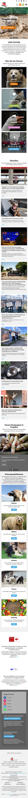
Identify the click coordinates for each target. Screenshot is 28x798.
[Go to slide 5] (17, 37)
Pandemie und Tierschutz (17, 457)
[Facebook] (16, 1)
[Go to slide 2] (12, 37)
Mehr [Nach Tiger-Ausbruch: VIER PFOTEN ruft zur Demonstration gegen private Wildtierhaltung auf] (3, 324)
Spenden (20, 5)
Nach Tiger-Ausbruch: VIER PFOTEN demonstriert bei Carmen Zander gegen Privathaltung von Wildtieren (13, 349)
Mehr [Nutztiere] (14, 509)
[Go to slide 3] (14, 37)
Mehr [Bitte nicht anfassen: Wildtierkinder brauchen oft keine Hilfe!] (3, 418)
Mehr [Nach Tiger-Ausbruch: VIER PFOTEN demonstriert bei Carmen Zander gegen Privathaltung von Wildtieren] (3, 358)
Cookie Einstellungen (20, 784)
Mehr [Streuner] (14, 595)
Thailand (13, 765)
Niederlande (18, 763)
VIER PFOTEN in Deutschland (14, 753)
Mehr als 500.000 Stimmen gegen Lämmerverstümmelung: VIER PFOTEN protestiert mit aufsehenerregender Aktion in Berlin (14, 250)
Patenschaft (23, 5)
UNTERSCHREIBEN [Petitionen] (14, 127)
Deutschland (21, 761)
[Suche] (17, 5)
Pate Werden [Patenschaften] (14, 105)
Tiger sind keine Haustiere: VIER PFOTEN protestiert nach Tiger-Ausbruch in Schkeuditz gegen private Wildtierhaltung (13, 283)
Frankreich (3, 763)
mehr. (17, 657)
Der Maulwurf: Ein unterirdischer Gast (12, 381)
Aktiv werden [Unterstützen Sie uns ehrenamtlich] (9, 736)
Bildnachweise (7, 784)
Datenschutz (20, 782)
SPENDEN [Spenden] (14, 84)
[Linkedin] (24, 1)
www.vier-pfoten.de (8, 794)
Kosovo (14, 763)
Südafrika (8, 765)
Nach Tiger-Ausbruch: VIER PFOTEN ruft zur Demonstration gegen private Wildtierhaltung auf (13, 316)
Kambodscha (9, 763)
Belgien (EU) (10, 761)
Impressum (7, 782)
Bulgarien (16, 761)
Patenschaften (14, 101)
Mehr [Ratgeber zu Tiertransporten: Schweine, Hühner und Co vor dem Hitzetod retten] (3, 196)
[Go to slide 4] (15, 37)
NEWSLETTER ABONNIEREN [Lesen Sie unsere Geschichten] (12, 718)
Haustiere (14, 560)
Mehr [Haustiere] (14, 567)
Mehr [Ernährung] (14, 624)
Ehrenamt (14, 144)
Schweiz (4, 765)
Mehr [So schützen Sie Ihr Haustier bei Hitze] (3, 225)
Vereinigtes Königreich (13, 767)
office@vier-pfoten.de (22, 773)
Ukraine (17, 765)
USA (20, 765)
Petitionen (14, 122)
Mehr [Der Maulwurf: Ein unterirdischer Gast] (3, 387)
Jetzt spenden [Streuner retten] (16, 27)
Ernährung (14, 617)
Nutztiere (14, 503)
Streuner (14, 589)
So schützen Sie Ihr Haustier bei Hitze (12, 218)
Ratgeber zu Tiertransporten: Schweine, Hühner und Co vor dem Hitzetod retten (13, 187)
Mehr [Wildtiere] (14, 538)
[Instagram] (19, 1)
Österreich (24, 763)
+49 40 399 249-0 (14, 774)
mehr (17, 685)
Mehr (12, 464)
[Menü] (26, 4)
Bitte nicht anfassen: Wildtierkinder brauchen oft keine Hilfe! (12, 410)
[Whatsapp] (26, 1)
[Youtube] (21, 1)
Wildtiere (14, 531)
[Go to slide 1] (10, 37)
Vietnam (23, 765)
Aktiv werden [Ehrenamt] (14, 149)
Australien (5, 761)
